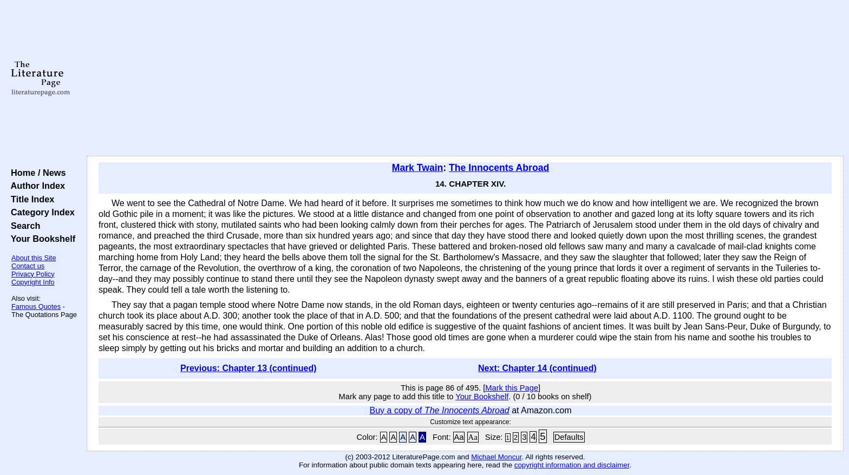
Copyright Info (33, 282)
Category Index (40, 212)
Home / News (36, 172)
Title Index (30, 199)
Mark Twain (417, 167)
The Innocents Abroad (499, 167)
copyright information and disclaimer (572, 465)
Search (23, 225)
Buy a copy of (440, 410)
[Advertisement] (465, 78)
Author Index (35, 185)
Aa (459, 437)
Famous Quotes (36, 306)
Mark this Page (511, 388)
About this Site (33, 258)
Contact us (27, 266)
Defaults (569, 437)
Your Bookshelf (40, 238)
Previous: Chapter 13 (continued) (248, 368)
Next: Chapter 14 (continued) (537, 368)
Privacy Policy (33, 274)
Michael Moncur (496, 457)
